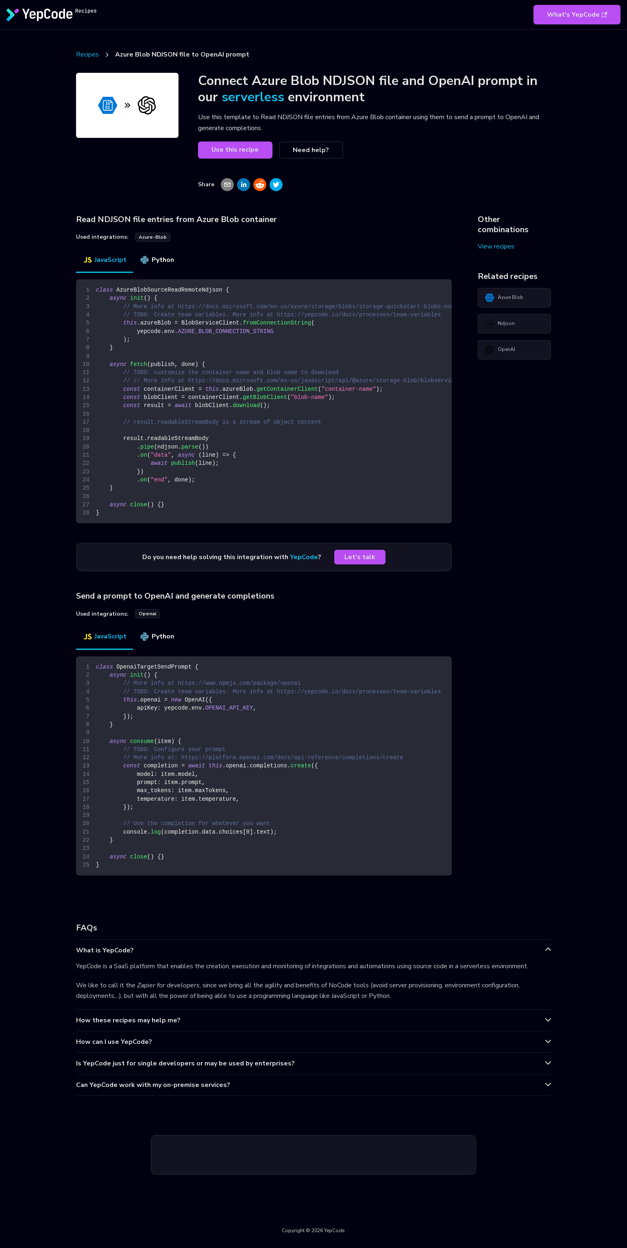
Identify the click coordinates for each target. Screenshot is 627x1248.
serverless (253, 97)
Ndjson (500, 324)
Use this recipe (235, 149)
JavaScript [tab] (104, 260)
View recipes (496, 246)
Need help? (311, 150)
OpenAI (500, 350)
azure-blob (153, 237)
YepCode (304, 557)
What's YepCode (577, 14)
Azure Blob (504, 298)
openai (147, 613)
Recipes (87, 54)
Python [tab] (156, 260)
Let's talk (359, 557)
